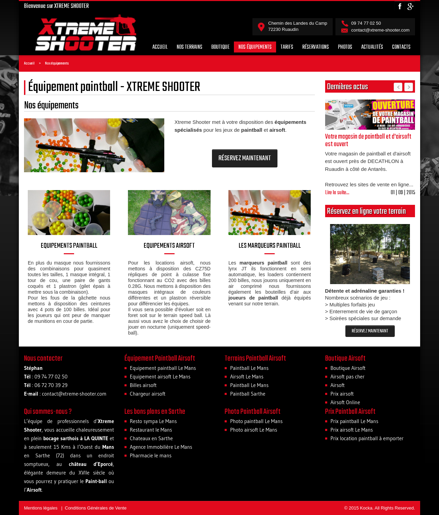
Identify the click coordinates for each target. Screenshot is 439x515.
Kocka (366, 508)
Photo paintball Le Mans (256, 421)
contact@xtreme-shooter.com (380, 30)
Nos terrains (189, 47)
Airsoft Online (345, 402)
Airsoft (338, 385)
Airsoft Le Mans (246, 376)
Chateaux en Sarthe (151, 438)
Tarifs (287, 47)
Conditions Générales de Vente (96, 508)
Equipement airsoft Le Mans (160, 376)
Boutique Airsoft (348, 368)
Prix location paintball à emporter (367, 438)
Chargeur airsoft (148, 393)
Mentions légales (41, 508)
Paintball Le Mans (249, 368)
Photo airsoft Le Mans (253, 429)
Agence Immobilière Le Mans (161, 447)
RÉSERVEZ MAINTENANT (244, 158)
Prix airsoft (342, 393)
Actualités (372, 47)
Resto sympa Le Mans (153, 421)
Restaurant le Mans (151, 429)
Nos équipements (255, 47)
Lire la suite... (337, 192)
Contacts (401, 47)
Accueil (160, 47)
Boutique (220, 47)
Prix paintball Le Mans (354, 421)
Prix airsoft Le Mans (352, 429)
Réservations (315, 47)
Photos (345, 47)
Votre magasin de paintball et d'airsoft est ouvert (368, 140)
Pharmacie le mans (151, 455)
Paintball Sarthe (247, 393)
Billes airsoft (143, 385)
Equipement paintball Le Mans (163, 368)
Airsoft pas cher (348, 376)
